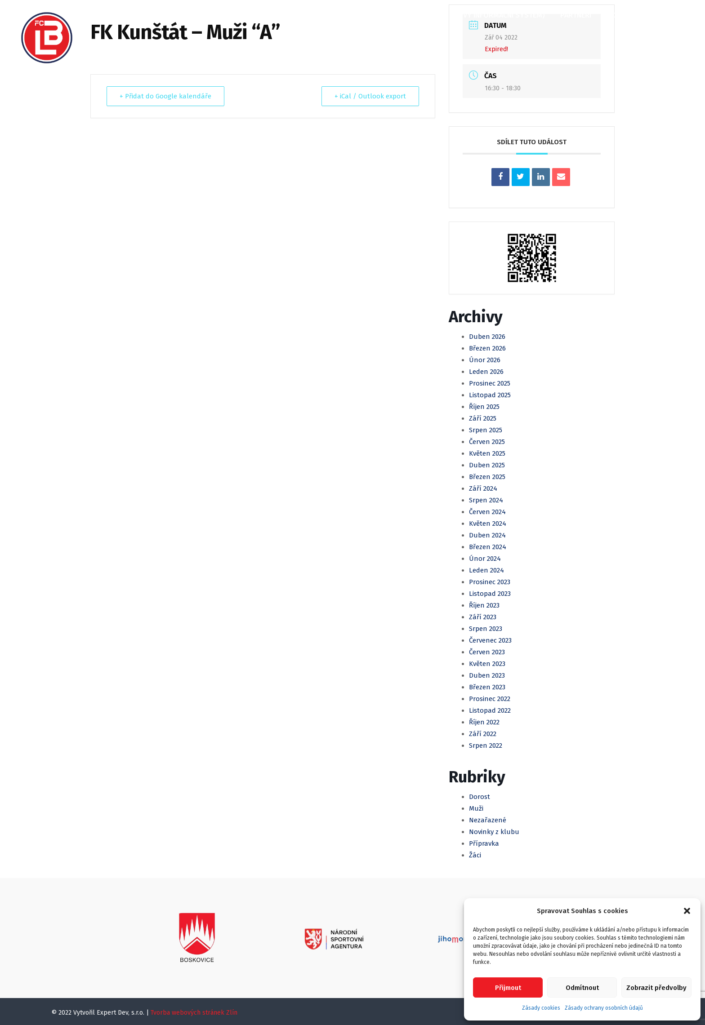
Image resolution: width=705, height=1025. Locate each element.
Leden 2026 (486, 372)
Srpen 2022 (485, 745)
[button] (687, 910)
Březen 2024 (487, 547)
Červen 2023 (487, 652)
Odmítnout (582, 988)
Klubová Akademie (378, 15)
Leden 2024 (486, 570)
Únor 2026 (484, 360)
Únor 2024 (485, 559)
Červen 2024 (487, 512)
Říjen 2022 (484, 722)
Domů (114, 15)
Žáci (475, 855)
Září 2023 (482, 617)
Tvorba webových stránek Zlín (194, 1012)
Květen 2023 (487, 664)
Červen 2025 (487, 442)
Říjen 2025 (484, 407)
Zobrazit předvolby (656, 988)
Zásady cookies (541, 1008)
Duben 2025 (487, 465)
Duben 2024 (487, 535)
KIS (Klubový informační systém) (485, 15)
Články (197, 15)
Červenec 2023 (490, 640)
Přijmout (508, 988)
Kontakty (624, 15)
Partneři (575, 15)
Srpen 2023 (485, 629)
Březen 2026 (487, 348)
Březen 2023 (487, 687)
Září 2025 (482, 418)
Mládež (317, 15)
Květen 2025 (487, 453)
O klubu (154, 15)
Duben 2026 (487, 337)
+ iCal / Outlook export (370, 96)
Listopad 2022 (490, 710)
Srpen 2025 (485, 430)
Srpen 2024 (486, 500)
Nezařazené (487, 820)
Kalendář (241, 15)
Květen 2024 (487, 523)
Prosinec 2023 (489, 582)
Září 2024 (483, 488)
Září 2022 (482, 734)
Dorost (479, 797)
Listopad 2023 (490, 594)
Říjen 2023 (484, 605)
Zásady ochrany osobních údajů (604, 1008)
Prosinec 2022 (489, 699)
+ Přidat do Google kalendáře (165, 96)
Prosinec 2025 (489, 383)
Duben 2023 (487, 675)
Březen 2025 (487, 477)
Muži (281, 15)
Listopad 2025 (490, 395)
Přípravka (484, 843)
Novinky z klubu (494, 832)
